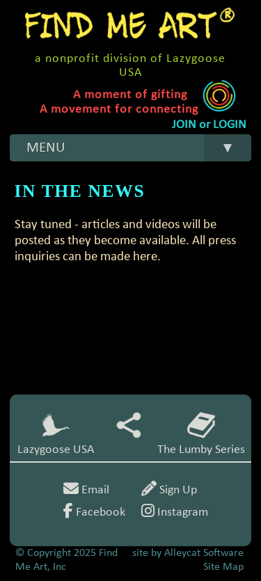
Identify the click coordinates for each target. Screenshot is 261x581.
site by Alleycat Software (188, 553)
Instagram (174, 512)
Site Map (223, 567)
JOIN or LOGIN (209, 125)
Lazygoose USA (55, 433)
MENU (139, 147)
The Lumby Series (201, 433)
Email (86, 490)
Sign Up (169, 490)
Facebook (94, 512)
